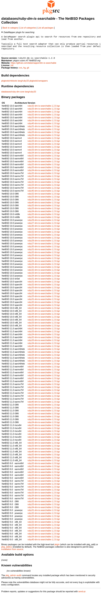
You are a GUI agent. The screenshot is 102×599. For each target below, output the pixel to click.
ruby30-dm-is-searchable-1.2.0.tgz (44, 230)
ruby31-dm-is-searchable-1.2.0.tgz (44, 130)
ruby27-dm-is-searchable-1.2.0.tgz (44, 227)
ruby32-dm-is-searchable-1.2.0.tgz (44, 110)
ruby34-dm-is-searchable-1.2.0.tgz (44, 116)
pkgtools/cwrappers (38, 85)
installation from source (12, 553)
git (28, 72)
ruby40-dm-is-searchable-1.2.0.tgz (44, 127)
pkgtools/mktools (9, 85)
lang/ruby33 (23, 85)
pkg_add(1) (6, 551)
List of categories (28, 28)
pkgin (57, 548)
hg (24, 72)
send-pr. (82, 595)
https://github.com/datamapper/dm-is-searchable (33, 67)
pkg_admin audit (13, 579)
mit (11, 69)
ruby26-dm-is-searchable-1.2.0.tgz (44, 224)
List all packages (45, 28)
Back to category (10, 28)
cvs (20, 72)
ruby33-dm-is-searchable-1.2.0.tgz (44, 113)
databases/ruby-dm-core (12, 96)
